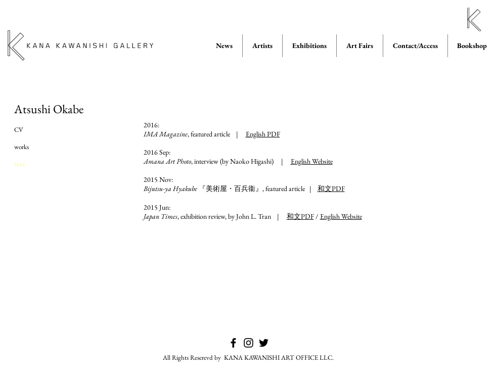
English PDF (263, 133)
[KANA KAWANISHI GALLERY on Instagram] (248, 343)
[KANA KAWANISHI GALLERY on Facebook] (233, 343)
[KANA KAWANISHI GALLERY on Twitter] (263, 343)
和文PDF (331, 188)
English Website (312, 161)
